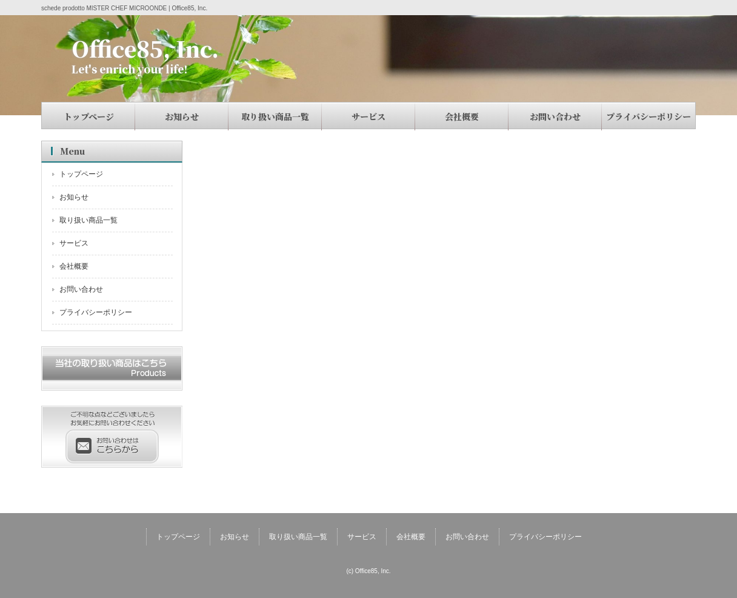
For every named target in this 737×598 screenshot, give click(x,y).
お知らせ (182, 116)
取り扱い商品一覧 (275, 116)
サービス (368, 116)
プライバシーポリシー (648, 116)
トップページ (89, 116)
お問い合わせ (555, 116)
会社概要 (462, 116)
